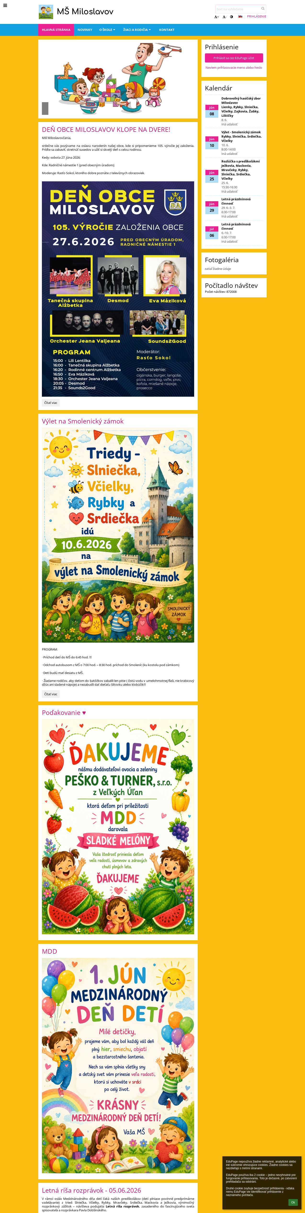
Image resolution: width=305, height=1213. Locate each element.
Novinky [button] (85, 30)
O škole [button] (107, 30)
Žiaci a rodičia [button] (137, 30)
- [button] (224, 17)
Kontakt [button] (167, 30)
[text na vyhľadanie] (240, 9)
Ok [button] (293, 1202)
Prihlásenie (256, 16)
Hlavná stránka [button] (56, 30)
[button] (240, 16)
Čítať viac (52, 403)
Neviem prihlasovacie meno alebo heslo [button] (234, 67)
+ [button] (216, 17)
